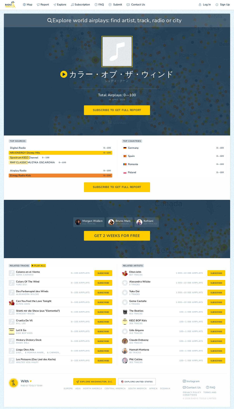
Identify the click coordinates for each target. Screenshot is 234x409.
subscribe (103, 273)
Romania (133, 164)
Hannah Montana (139, 350)
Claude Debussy (139, 340)
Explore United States (137, 381)
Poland (132, 172)
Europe (68, 389)
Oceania (165, 389)
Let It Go (21, 330)
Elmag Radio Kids (20, 175)
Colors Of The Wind (28, 282)
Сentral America (115, 389)
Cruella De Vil (24, 321)
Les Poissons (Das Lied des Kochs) (36, 359)
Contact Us (136, 4)
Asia (77, 389)
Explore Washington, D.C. (94, 381)
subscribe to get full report (117, 110)
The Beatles (136, 311)
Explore (60, 4)
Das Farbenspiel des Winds (32, 291)
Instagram (191, 381)
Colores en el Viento (28, 272)
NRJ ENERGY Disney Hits (25, 153)
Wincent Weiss (25, 314)
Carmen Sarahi (55, 353)
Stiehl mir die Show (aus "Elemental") (38, 311)
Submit (115, 4)
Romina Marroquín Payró (37, 353)
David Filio (20, 353)
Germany (133, 148)
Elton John (23, 304)
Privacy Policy (192, 392)
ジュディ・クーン (116, 81)
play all (38, 265)
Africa (153, 389)
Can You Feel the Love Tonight (33, 301)
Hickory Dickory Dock (28, 340)
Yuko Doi (21, 285)
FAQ (99, 4)
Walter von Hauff (27, 362)
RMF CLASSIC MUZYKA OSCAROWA (32, 162)
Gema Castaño (25, 275)
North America (92, 389)
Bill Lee (21, 323)
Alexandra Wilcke (27, 294)
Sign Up (222, 4)
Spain (131, 156)
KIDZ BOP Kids (24, 333)
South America (137, 389)
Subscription (80, 4)
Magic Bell (22, 343)
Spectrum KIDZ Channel (24, 157)
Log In (205, 4)
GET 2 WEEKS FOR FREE (117, 235)
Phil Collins (135, 359)
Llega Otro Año (25, 350)
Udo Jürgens (136, 330)
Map (27, 4)
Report (43, 4)
